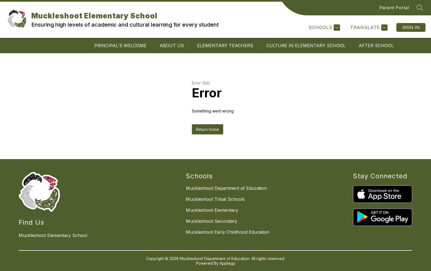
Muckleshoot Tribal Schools (215, 199)
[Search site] (420, 7)
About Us (172, 45)
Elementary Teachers (225, 45)
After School (376, 45)
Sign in (411, 27)
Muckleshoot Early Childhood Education (227, 232)
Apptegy (227, 263)
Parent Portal (394, 7)
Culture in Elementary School (306, 45)
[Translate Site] (368, 27)
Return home (207, 129)
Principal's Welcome (120, 45)
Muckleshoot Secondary (211, 221)
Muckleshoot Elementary (212, 210)
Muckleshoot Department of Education (226, 188)
